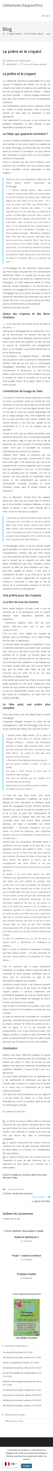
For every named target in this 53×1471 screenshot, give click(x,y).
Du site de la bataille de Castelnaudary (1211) (22, 1373)
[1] (20, 147)
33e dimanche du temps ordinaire (17, 1367)
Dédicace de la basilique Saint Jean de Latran (22, 1381)
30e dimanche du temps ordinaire (17, 1400)
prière (14, 1178)
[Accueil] (4, 33)
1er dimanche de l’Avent (13, 1352)
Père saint (7, 1178)
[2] (15, 186)
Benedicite (17, 1175)
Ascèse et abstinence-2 (26, 1237)
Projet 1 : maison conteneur (26, 1255)
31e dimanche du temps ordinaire (17, 1390)
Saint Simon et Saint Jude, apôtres (17, 1395)
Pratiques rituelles (26, 1274)
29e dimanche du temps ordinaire (17, 1405)
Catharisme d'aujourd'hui (22, 5)
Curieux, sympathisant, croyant (16, 1362)
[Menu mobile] (46, 16)
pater (44, 1175)
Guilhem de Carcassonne (18, 60)
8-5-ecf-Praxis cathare (36, 64)
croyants (26, 1175)
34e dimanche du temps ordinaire (17, 1357)
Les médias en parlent (26, 1337)
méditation (36, 1175)
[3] (35, 725)
